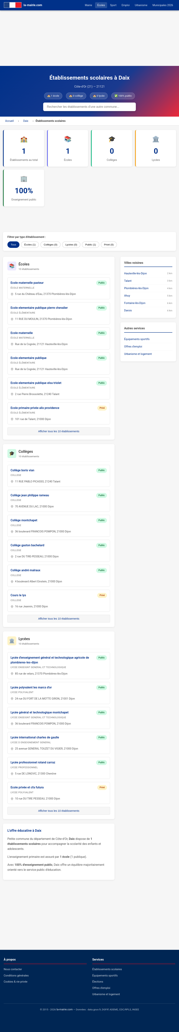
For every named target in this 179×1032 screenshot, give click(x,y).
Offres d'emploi (133, 346)
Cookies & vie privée (15, 981)
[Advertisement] (89, 38)
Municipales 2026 (163, 5)
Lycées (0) (71, 244)
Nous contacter (13, 969)
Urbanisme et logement (138, 354)
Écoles (101, 5)
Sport (113, 5)
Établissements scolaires (107, 969)
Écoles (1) (30, 244)
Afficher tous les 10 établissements (58, 431)
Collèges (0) (50, 244)
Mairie (88, 5)
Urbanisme (141, 5)
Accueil (9, 120)
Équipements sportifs (137, 339)
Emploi (126, 5)
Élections (97, 981)
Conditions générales (16, 975)
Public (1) (90, 244)
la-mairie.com (65, 1009)
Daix (25, 120)
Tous (13, 244)
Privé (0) (109, 244)
